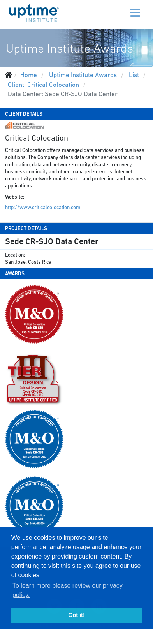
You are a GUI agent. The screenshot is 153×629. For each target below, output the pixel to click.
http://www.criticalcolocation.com (42, 207)
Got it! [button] (76, 615)
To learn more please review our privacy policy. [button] (67, 590)
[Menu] (119, 8)
